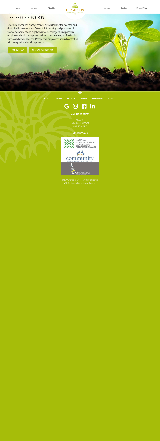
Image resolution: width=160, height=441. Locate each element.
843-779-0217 (80, 126)
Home (17, 8)
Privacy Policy (141, 8)
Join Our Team (18, 50)
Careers (107, 8)
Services (35, 8)
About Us (52, 8)
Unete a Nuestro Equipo (44, 50)
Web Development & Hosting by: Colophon (80, 183)
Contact (124, 8)
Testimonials (97, 99)
